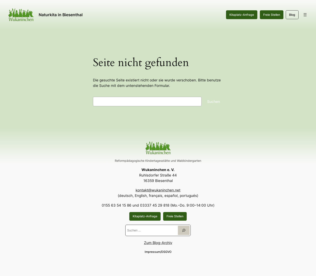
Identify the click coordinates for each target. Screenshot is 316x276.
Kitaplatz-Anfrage (241, 14)
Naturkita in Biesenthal (61, 14)
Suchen (213, 102)
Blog (292, 14)
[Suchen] (184, 230)
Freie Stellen (271, 14)
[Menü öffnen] (305, 14)
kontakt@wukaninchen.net (158, 190)
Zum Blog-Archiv (158, 243)
